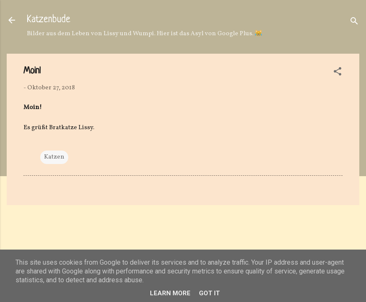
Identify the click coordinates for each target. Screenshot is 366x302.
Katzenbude (48, 20)
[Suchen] (354, 23)
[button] (337, 73)
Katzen (54, 157)
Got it (209, 293)
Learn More (170, 293)
